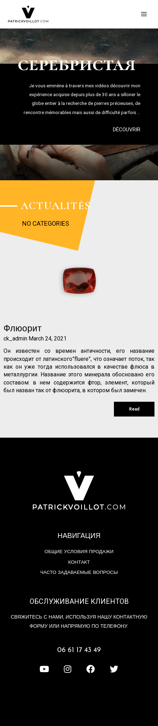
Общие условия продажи (79, 552)
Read (134, 409)
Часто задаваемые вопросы (79, 572)
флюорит (23, 329)
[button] (126, 129)
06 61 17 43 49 (79, 650)
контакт (79, 562)
